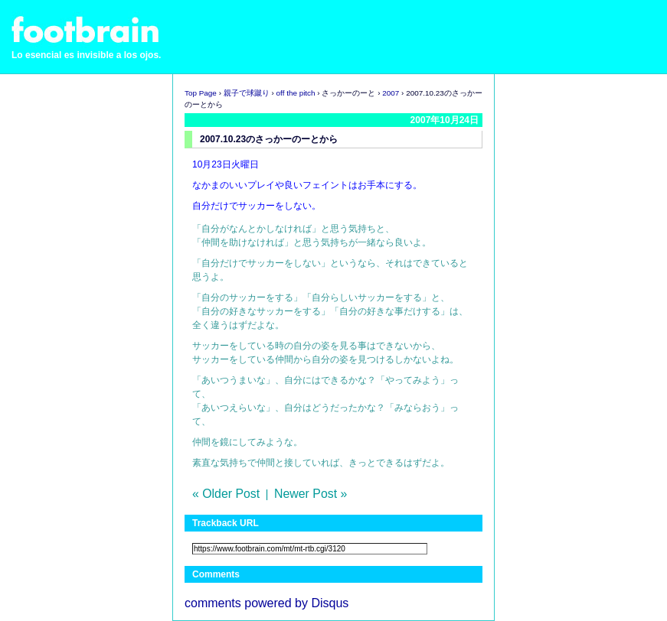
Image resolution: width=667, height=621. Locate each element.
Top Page (201, 93)
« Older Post (226, 493)
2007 (390, 93)
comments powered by (266, 603)
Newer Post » (310, 493)
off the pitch (296, 93)
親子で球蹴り (247, 93)
